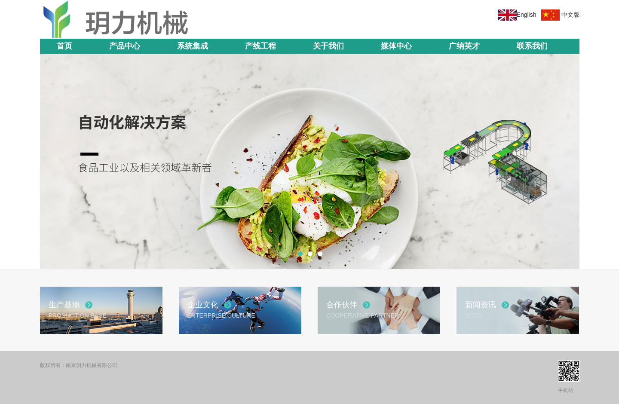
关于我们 (328, 46)
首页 (64, 46)
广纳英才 (464, 46)
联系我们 (532, 46)
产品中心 (124, 46)
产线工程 (260, 46)
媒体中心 (396, 46)
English (526, 14)
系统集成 (192, 46)
